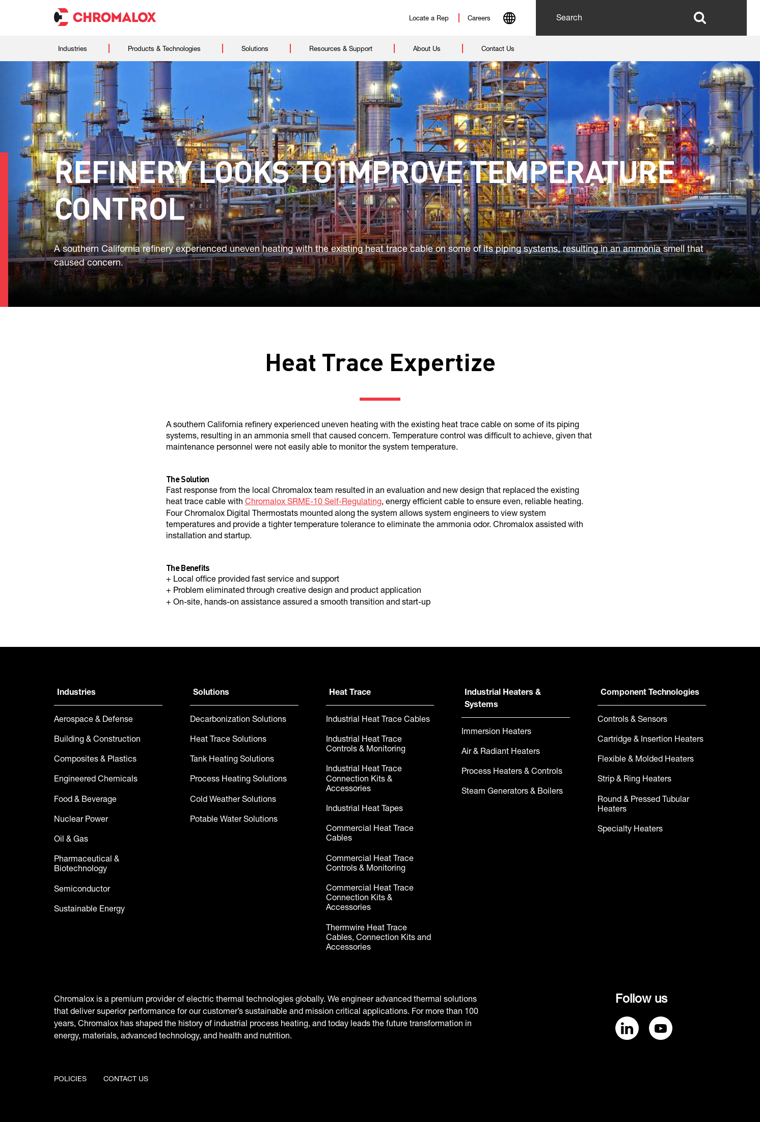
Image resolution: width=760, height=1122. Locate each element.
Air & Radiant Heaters (501, 752)
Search (699, 18)
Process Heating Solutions (238, 780)
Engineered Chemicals (96, 780)
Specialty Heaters (630, 830)
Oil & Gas (71, 840)
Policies (70, 1079)
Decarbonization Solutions (238, 720)
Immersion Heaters (496, 732)
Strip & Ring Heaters (634, 780)
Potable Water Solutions (234, 820)
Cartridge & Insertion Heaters (650, 740)
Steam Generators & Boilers (512, 792)
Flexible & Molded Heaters (646, 760)
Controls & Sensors (632, 720)
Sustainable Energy (89, 910)
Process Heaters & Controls (512, 772)
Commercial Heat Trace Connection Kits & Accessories (370, 898)
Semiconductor (82, 890)
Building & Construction (97, 740)
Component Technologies (650, 693)
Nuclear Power (81, 820)
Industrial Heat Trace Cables (378, 720)
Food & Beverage (85, 800)
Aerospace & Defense (93, 720)
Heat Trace (350, 693)
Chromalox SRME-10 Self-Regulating (313, 503)
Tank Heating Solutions (232, 760)
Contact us (125, 1079)
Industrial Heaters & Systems (503, 699)
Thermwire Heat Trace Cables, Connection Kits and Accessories (378, 938)
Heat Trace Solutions (228, 740)
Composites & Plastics (95, 760)
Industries (76, 693)
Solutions (211, 693)
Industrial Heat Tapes (364, 809)
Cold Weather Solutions (233, 800)
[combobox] (509, 19)
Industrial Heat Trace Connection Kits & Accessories (364, 779)
